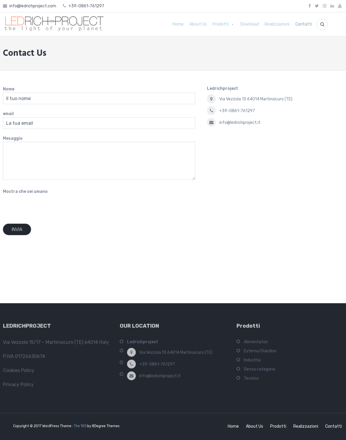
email (8, 113)
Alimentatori (256, 343)
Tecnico (251, 380)
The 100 (78, 426)
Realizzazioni (277, 24)
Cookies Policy (18, 372)
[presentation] (47, 206)
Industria (252, 362)
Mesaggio (13, 138)
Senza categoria (259, 371)
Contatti (303, 24)
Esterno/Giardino (260, 352)
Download (249, 24)
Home (178, 24)
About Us (198, 24)
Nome (8, 89)
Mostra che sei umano (25, 191)
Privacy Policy (18, 386)
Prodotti (221, 24)
